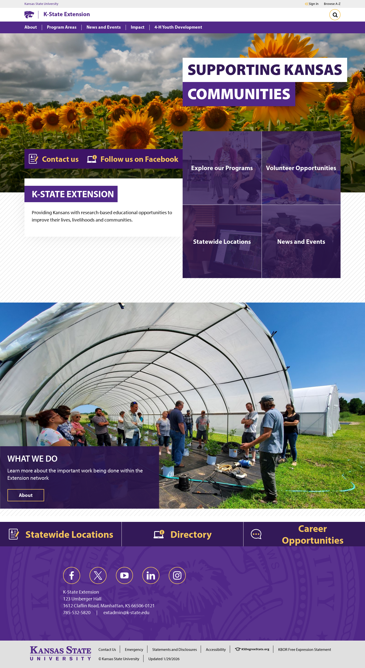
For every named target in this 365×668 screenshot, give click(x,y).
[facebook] (71, 575)
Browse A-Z (332, 4)
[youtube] (124, 575)
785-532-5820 (76, 612)
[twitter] (98, 575)
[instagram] (177, 575)
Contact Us (107, 649)
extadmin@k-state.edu (126, 612)
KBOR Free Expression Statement (304, 649)
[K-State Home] (29, 14)
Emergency (134, 649)
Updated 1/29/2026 (163, 658)
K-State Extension (67, 14)
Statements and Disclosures (174, 649)
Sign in (314, 4)
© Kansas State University (119, 658)
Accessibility (216, 649)
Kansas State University (41, 4)
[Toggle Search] (335, 14)
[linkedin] (150, 575)
